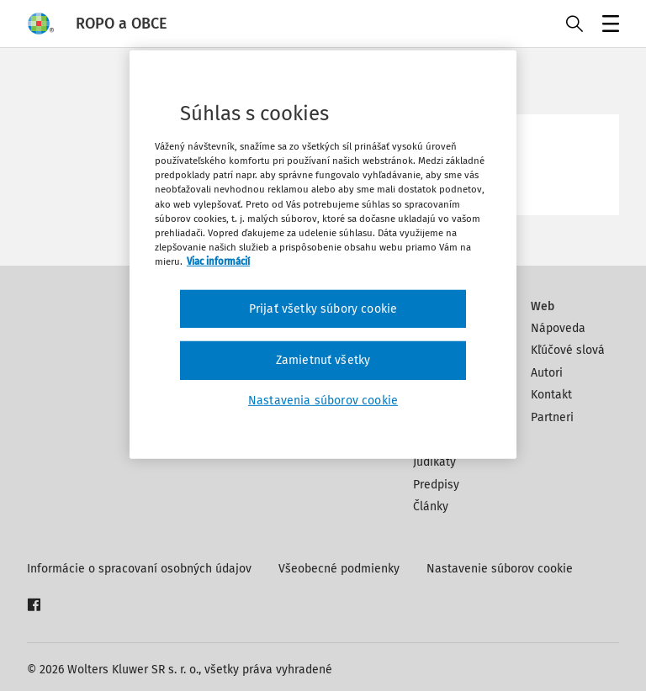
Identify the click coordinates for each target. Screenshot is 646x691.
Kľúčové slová (568, 350)
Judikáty (434, 462)
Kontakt (551, 395)
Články (430, 506)
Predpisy (436, 484)
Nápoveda (558, 328)
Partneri (552, 417)
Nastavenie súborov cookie (499, 569)
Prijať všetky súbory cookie (323, 309)
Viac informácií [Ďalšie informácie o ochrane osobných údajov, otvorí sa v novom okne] (218, 261)
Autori (547, 373)
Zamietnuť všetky (323, 360)
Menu (607, 25)
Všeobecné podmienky (339, 569)
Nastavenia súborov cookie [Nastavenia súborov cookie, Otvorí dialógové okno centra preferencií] (323, 400)
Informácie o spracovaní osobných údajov (139, 569)
